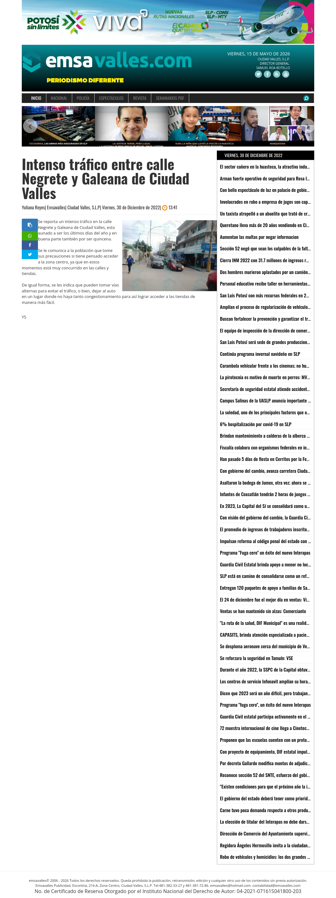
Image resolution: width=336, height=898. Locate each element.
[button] (29, 126)
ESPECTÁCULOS (111, 98)
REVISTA (139, 98)
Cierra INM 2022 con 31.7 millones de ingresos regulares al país (277, 260)
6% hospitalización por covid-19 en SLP (256, 424)
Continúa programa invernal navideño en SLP (260, 353)
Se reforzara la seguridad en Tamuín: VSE (256, 657)
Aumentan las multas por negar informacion (259, 236)
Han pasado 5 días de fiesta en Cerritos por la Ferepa (267, 458)
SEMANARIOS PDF (170, 98)
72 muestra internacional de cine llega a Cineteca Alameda (272, 727)
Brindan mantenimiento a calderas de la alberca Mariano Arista (276, 435)
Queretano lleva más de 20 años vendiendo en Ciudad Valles (273, 224)
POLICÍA (83, 98)
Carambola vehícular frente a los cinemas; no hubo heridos (272, 365)
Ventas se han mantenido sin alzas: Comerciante (263, 610)
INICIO (36, 98)
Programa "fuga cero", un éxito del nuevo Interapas (265, 704)
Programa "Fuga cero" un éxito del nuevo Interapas (265, 552)
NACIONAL (59, 98)
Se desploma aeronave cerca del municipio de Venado (267, 646)
